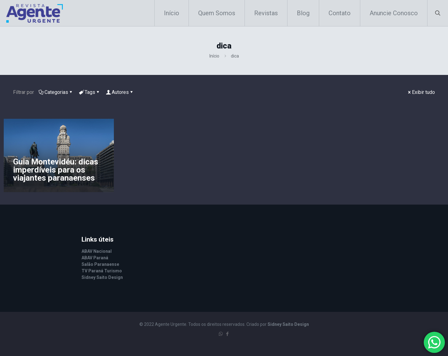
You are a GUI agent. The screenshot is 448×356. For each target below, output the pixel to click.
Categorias (56, 92)
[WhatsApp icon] (220, 334)
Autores (120, 92)
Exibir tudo (421, 92)
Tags (89, 92)
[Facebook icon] (227, 334)
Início (214, 55)
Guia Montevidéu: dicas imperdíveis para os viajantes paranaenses (55, 170)
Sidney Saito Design (288, 324)
